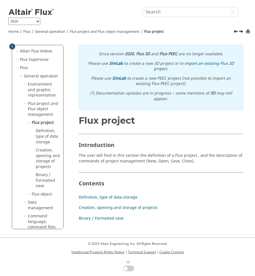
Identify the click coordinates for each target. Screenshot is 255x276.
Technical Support (142, 252)
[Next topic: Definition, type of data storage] (242, 32)
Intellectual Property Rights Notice (98, 252)
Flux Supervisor (34, 60)
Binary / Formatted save (45, 180)
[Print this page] (248, 32)
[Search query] (190, 12)
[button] (17, 51)
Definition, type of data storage (47, 136)
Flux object (42, 194)
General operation (50, 31)
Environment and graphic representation (42, 89)
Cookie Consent (171, 252)
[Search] (232, 12)
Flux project (154, 31)
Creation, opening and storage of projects (48, 158)
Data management (40, 205)
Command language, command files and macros (42, 224)
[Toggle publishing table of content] (12, 46)
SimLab (116, 63)
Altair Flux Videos (36, 51)
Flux (26, 31)
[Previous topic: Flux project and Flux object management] (236, 32)
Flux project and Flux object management (104, 31)
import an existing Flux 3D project (194, 66)
